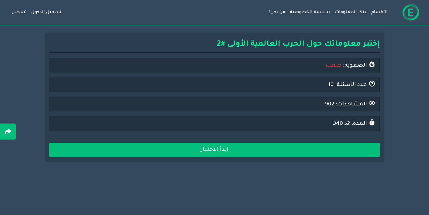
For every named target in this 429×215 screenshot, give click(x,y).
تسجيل (19, 12)
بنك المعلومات (350, 12)
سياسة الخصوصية (310, 12)
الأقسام (379, 12)
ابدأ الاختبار (214, 150)
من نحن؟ (276, 12)
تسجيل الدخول (46, 12)
